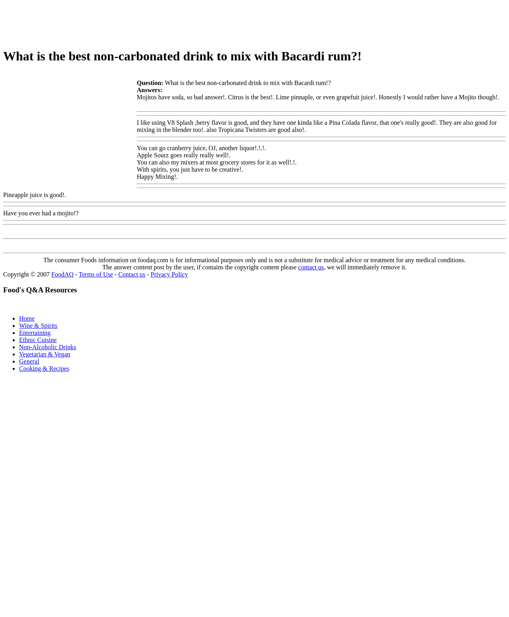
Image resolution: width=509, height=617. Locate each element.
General (29, 361)
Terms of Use (96, 274)
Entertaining (35, 332)
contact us (311, 267)
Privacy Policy (169, 274)
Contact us (131, 274)
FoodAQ (62, 274)
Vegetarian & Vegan (44, 354)
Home (27, 318)
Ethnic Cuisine (38, 340)
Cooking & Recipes (44, 368)
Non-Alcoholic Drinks (47, 347)
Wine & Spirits (38, 325)
